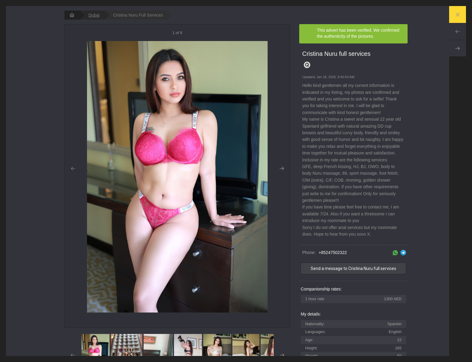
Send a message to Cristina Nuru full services (353, 268)
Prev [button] (73, 168)
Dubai (94, 15)
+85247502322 (332, 252)
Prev (457, 31)
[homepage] (71, 15)
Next (457, 48)
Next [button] (281, 168)
